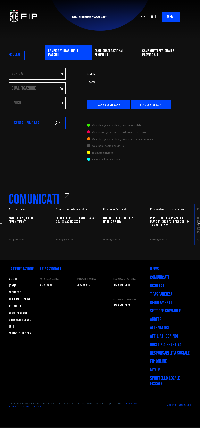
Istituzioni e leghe (20, 320)
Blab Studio (185, 405)
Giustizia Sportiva (165, 345)
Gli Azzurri (46, 285)
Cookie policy (129, 404)
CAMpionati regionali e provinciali (158, 52)
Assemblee (15, 307)
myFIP (155, 370)
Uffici (12, 327)
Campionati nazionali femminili (109, 52)
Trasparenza (161, 295)
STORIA (12, 286)
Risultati (158, 286)
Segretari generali (20, 300)
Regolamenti (161, 303)
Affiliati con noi (164, 337)
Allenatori (159, 328)
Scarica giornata (160, 105)
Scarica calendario (112, 105)
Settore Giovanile (165, 312)
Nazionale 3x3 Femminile (124, 300)
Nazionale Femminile (86, 279)
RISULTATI (148, 17)
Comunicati (159, 278)
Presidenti (15, 293)
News (154, 270)
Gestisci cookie (33, 407)
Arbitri (156, 320)
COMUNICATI (34, 200)
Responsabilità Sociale (170, 354)
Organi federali (18, 313)
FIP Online (158, 362)
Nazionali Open (121, 285)
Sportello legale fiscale (165, 381)
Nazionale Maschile (49, 279)
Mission (13, 279)
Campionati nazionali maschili (63, 52)
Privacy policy (16, 407)
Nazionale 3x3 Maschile (124, 279)
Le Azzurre (83, 285)
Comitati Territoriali (21, 334)
